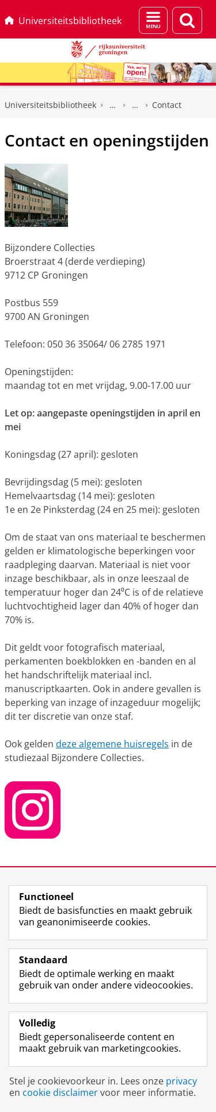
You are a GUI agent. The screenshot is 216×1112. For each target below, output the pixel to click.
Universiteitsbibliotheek (63, 20)
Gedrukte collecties (113, 105)
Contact (166, 104)
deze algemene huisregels (112, 744)
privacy (181, 1081)
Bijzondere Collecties (135, 105)
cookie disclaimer (60, 1092)
